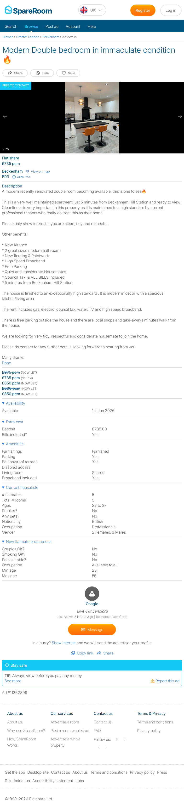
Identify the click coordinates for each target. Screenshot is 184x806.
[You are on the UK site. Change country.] (92, 10)
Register (143, 10)
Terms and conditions (155, 722)
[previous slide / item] (5, 116)
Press (162, 772)
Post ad (52, 26)
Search (11, 26)
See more (13, 680)
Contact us (103, 722)
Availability (15, 403)
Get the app (15, 772)
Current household (22, 487)
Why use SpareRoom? (26, 730)
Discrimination (17, 780)
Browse (31, 26)
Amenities (14, 443)
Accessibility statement (52, 780)
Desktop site (38, 772)
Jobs (79, 780)
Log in (171, 10)
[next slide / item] (179, 116)
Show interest (64, 642)
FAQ (97, 730)
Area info (21, 177)
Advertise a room (65, 722)
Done (6, 363)
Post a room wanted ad (70, 730)
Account (73, 26)
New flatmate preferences (29, 541)
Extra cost (14, 421)
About (14, 722)
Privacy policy (149, 730)
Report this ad (164, 680)
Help (92, 26)
